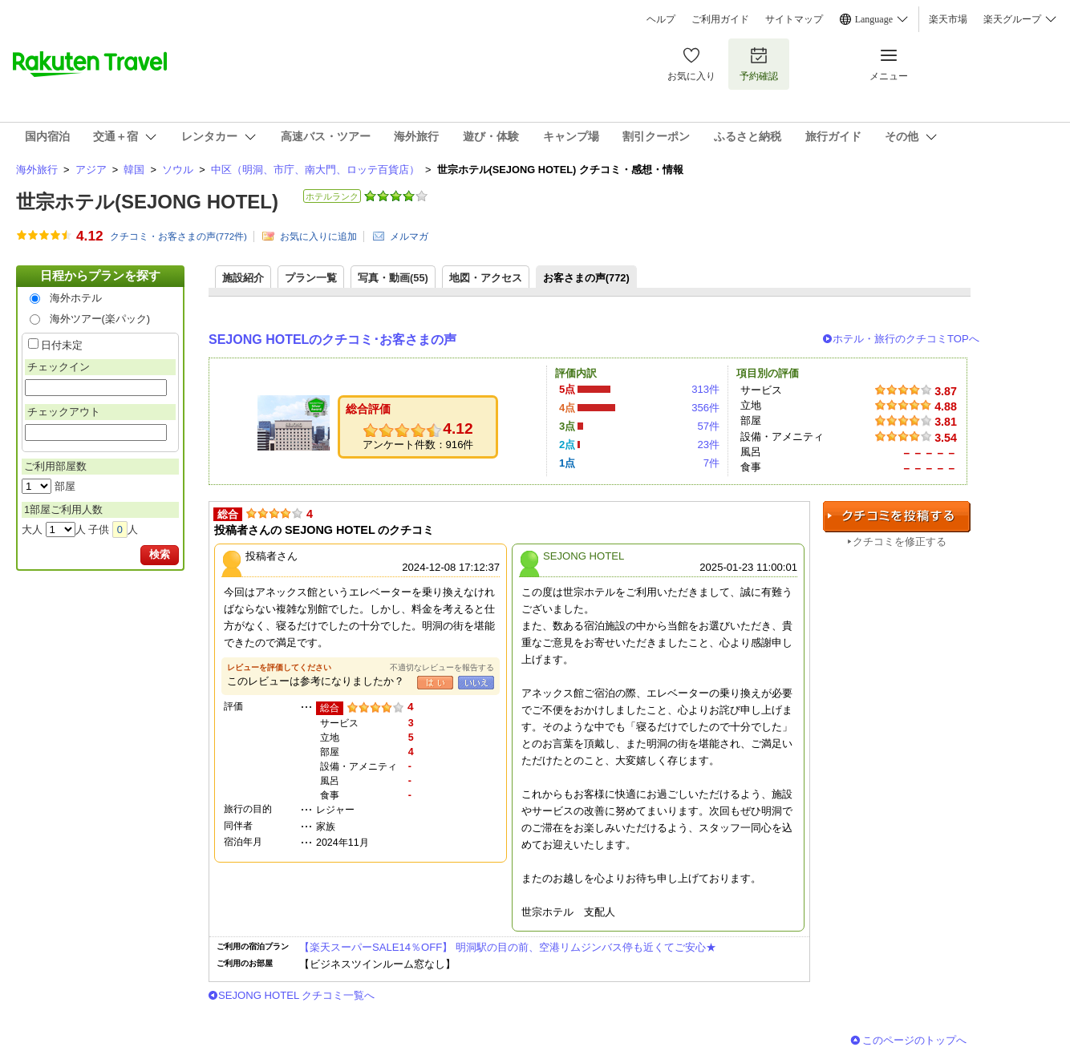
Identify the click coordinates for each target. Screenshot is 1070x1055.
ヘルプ (660, 19)
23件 (708, 445)
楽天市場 (948, 19)
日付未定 (62, 345)
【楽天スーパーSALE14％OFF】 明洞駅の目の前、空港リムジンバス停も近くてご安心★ (507, 947)
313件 (705, 389)
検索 (159, 554)
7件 (711, 463)
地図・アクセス (485, 278)
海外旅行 (37, 170)
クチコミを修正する (899, 542)
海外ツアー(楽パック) (100, 319)
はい (435, 682)
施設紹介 (243, 278)
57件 (708, 426)
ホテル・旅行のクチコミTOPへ (906, 339)
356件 (705, 408)
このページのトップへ (914, 1040)
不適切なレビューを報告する (442, 667)
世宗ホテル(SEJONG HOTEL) (147, 201)
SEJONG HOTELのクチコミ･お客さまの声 (332, 339)
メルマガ (409, 236)
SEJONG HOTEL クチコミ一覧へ (296, 995)
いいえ (476, 682)
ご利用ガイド (720, 19)
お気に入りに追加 (318, 236)
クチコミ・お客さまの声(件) (178, 236)
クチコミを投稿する (897, 516)
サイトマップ (794, 19)
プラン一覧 (311, 278)
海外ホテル (76, 298)
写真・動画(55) (393, 278)
